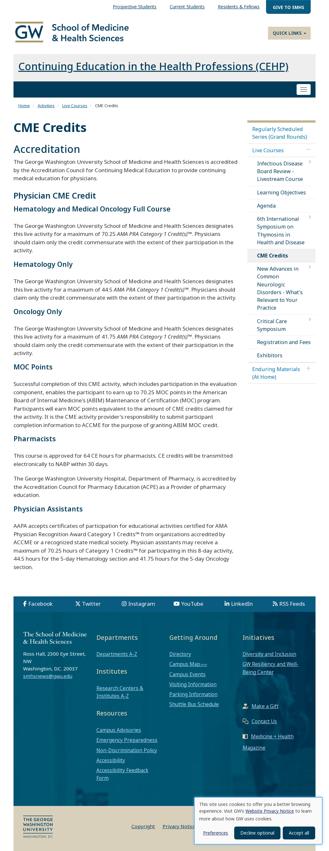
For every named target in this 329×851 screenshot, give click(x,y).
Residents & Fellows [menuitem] (239, 7)
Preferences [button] (215, 833)
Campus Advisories (118, 730)
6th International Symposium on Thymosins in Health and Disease (281, 230)
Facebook (40, 603)
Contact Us (264, 721)
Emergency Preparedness (126, 740)
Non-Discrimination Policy (126, 750)
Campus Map (184, 664)
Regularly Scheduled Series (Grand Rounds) (279, 133)
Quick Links (289, 33)
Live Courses (74, 105)
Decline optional (257, 833)
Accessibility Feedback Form (122, 774)
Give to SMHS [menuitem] (288, 7)
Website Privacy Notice (269, 811)
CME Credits (272, 255)
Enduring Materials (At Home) (276, 373)
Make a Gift (265, 706)
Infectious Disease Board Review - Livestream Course (280, 171)
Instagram (141, 603)
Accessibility (110, 760)
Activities (46, 105)
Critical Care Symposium (272, 325)
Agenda (266, 205)
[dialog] (258, 821)
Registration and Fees (284, 342)
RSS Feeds (292, 603)
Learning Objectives (281, 192)
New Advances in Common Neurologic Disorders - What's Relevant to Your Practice (280, 288)
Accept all (299, 833)
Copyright (143, 826)
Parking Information (193, 694)
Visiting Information (193, 684)
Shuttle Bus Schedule (194, 704)
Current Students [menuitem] (187, 7)
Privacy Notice (179, 826)
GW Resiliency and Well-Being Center (270, 668)
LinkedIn (242, 603)
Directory (180, 654)
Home (24, 105)
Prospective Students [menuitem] (134, 7)
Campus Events (187, 674)
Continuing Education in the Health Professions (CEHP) (153, 66)
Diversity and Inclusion (269, 654)
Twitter (91, 603)
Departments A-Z (116, 654)
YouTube (192, 603)
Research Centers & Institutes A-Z (119, 692)
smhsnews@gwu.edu (47, 676)
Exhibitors (269, 355)
